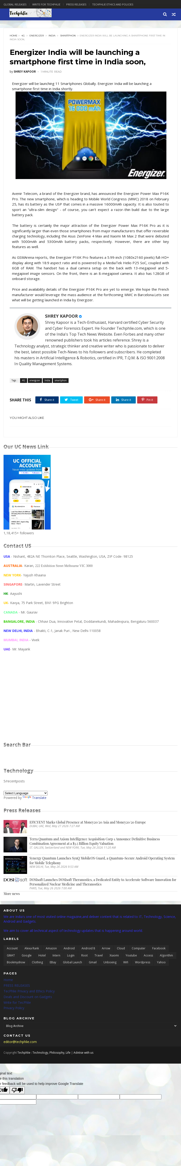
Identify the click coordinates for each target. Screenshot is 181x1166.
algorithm (166, 956)
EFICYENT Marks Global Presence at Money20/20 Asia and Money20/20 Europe (87, 822)
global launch (72, 963)
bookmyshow (16, 963)
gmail (93, 963)
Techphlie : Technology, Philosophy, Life (43, 1053)
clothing (37, 963)
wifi (125, 963)
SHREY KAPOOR (61, 316)
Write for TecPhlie (17, 1003)
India (52, 35)
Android (69, 949)
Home (13, 35)
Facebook (158, 949)
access (148, 956)
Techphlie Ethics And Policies (112, 4)
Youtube (131, 956)
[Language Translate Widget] (26, 793)
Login (70, 956)
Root (84, 956)
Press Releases (76, 4)
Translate (34, 798)
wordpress (142, 963)
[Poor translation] (17, 1091)
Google (27, 956)
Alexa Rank (32, 949)
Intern (56, 956)
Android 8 (88, 949)
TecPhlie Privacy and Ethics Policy (29, 991)
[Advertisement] (90, 701)
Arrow (106, 949)
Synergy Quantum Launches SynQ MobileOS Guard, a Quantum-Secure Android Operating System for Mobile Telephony (102, 861)
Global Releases (15, 4)
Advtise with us (83, 1053)
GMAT (11, 956)
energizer (36, 35)
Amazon (51, 949)
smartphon (68, 35)
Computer (138, 949)
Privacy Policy (14, 1008)
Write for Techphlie (46, 4)
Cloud (121, 949)
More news (12, 894)
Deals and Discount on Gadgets (28, 997)
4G (23, 35)
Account (12, 949)
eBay (53, 963)
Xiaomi (114, 956)
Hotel (42, 956)
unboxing (109, 963)
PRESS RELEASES (17, 986)
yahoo (161, 963)
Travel (99, 956)
